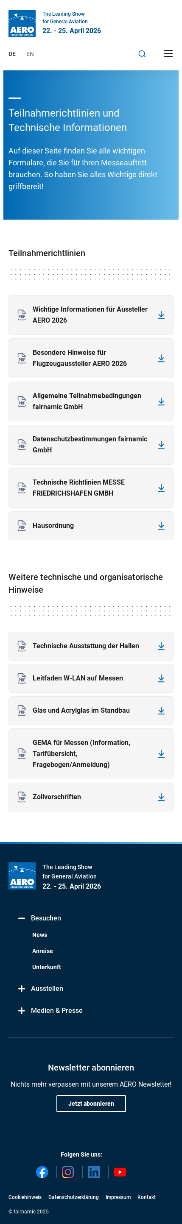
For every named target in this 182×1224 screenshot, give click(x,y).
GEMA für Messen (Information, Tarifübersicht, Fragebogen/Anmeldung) (81, 754)
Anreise (42, 951)
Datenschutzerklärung (73, 1197)
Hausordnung (53, 525)
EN (30, 53)
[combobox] (142, 54)
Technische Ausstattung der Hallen (86, 646)
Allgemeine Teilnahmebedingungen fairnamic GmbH (87, 401)
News (39, 934)
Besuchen (39, 918)
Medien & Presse (50, 1011)
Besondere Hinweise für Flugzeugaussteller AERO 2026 (80, 358)
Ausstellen (40, 988)
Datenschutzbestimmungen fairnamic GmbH (90, 444)
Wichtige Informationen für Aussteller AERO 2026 (90, 314)
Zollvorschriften (57, 797)
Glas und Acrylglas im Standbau (81, 710)
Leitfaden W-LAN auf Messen (78, 678)
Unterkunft (46, 967)
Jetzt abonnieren (91, 1103)
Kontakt (146, 1197)
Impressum (118, 1197)
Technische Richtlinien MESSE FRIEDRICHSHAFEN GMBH (79, 487)
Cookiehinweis (25, 1197)
